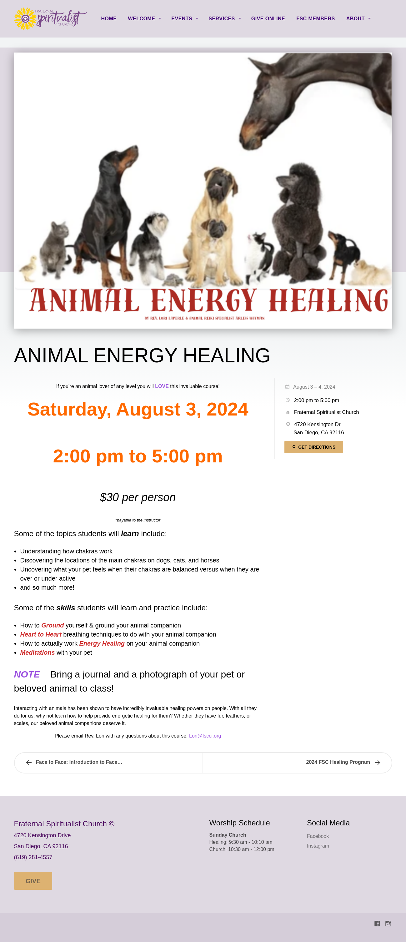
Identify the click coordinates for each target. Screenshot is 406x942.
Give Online (268, 18)
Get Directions (313, 447)
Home (109, 18)
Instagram (318, 846)
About (355, 18)
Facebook (318, 836)
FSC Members (315, 18)
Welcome (141, 18)
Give (33, 881)
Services (221, 18)
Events (181, 18)
